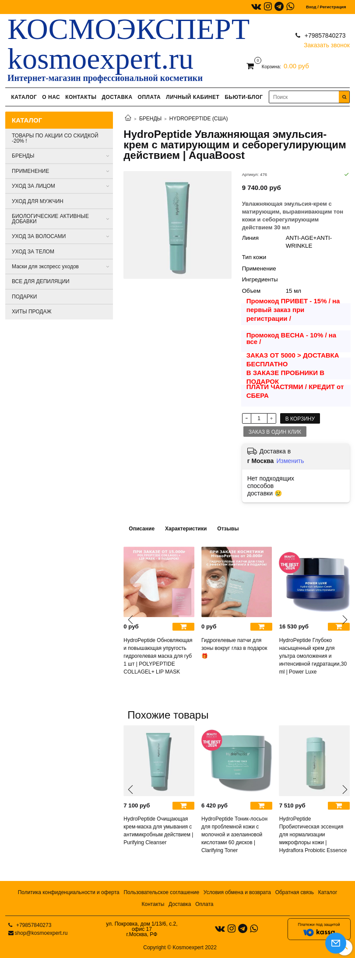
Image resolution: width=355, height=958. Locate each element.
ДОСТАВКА (117, 97)
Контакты (153, 904)
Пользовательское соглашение (161, 892)
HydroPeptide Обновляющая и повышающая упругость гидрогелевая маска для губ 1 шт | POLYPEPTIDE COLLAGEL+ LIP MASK (157, 656)
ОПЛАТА (149, 97)
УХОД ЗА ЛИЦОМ (33, 186)
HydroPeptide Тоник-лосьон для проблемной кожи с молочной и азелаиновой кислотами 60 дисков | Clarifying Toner (234, 834)
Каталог (327, 892)
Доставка (180, 904)
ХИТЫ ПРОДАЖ (32, 312)
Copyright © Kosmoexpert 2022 (180, 947)
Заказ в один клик (275, 432)
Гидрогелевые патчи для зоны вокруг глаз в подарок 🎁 (234, 648)
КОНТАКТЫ (80, 97)
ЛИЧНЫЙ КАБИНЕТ (192, 97)
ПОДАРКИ (24, 297)
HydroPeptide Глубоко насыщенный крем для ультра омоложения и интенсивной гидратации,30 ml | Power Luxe (313, 656)
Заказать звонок (327, 43)
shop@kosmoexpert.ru (41, 933)
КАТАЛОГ (24, 97)
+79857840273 (324, 35)
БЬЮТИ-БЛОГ (244, 97)
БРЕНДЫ (150, 119)
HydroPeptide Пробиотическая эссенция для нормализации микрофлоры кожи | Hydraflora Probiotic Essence (313, 834)
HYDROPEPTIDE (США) (198, 119)
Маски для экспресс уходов (45, 266)
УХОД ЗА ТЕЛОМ (33, 252)
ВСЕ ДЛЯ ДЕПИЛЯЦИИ (41, 281)
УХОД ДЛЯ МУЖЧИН (37, 201)
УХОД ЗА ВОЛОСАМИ (39, 236)
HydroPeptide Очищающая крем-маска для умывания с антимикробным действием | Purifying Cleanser (158, 831)
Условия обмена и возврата (237, 892)
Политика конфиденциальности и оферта (69, 892)
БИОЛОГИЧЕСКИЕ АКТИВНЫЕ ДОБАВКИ (50, 219)
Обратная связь (294, 892)
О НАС (51, 97)
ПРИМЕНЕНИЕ (30, 171)
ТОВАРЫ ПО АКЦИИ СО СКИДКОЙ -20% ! (55, 138)
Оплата (204, 904)
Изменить (290, 460)
